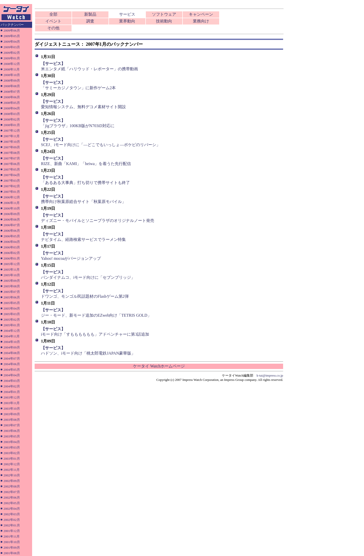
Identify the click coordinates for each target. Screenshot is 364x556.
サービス (127, 14)
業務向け (201, 21)
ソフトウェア (164, 14)
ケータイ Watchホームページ (159, 366)
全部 (53, 14)
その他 (53, 28)
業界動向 (127, 21)
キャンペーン (201, 14)
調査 (90, 21)
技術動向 (164, 21)
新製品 (90, 14)
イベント (53, 21)
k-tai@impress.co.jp (270, 375)
